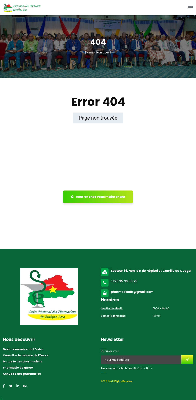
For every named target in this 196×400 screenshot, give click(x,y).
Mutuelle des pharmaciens (22, 361)
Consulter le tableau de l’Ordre (25, 355)
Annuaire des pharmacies (22, 374)
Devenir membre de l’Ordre (23, 349)
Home (89, 52)
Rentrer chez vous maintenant (98, 197)
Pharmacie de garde (18, 368)
